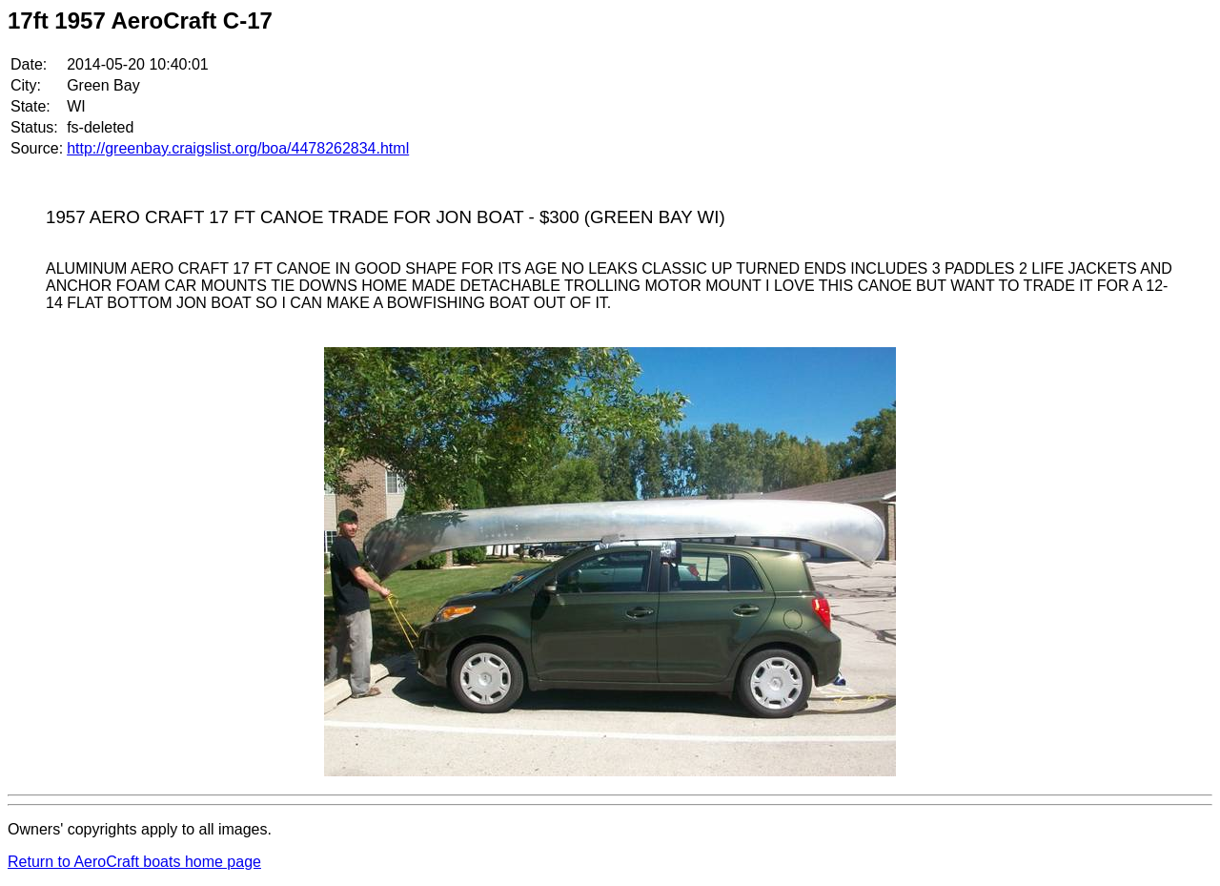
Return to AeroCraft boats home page (134, 862)
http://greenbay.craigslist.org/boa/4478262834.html (238, 148)
